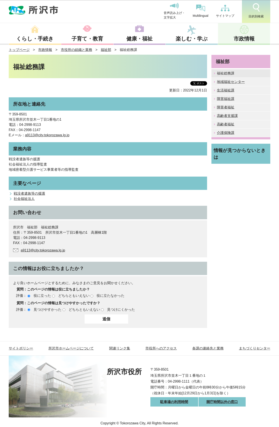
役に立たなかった (110, 295)
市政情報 (244, 39)
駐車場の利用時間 (174, 402)
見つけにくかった (121, 309)
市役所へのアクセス (161, 348)
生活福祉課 (225, 90)
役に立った (42, 295)
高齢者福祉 (225, 124)
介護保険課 (225, 133)
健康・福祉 (139, 39)
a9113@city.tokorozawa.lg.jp (47, 135)
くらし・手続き (35, 39)
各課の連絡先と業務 (208, 348)
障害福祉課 (225, 99)
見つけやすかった (47, 309)
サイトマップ (225, 11)
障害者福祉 (225, 107)
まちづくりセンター (254, 348)
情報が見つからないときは (240, 154)
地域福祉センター (231, 82)
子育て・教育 (87, 39)
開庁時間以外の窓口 (222, 402)
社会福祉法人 (24, 199)
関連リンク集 (119, 348)
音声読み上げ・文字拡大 (174, 11)
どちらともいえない (74, 295)
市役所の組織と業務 (76, 50)
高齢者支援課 (227, 116)
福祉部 (106, 50)
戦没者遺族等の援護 (29, 193)
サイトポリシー (21, 348)
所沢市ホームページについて (71, 348)
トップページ (19, 50)
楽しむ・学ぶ (192, 39)
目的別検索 (256, 10)
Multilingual (200, 11)
